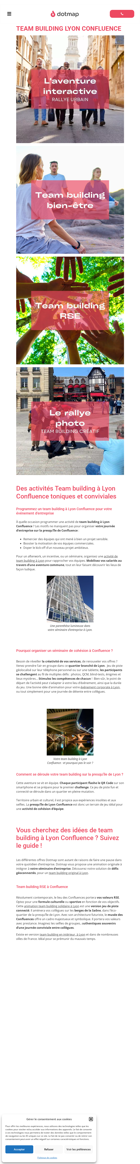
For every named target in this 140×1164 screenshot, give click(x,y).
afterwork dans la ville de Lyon (36, 1097)
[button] (91, 1119)
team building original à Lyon (68, 874)
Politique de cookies (47, 1157)
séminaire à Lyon (65, 1069)
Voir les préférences (78, 1149)
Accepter (19, 1149)
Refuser (48, 1149)
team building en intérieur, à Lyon (62, 935)
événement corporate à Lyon (100, 688)
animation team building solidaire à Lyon (51, 907)
